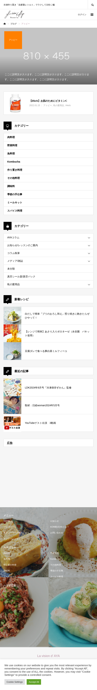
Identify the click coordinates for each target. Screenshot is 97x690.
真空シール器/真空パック (21, 276)
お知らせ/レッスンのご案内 (22, 245)
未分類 (11, 268)
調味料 (11, 186)
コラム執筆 (13, 253)
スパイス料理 (14, 210)
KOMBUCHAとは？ (59, 527)
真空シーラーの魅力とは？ (16, 533)
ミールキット (14, 202)
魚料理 (11, 153)
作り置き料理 (14, 169)
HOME (7, 521)
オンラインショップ (13, 538)
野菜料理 (12, 145)
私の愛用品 (13, 284)
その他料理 (13, 178)
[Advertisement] (48, 475)
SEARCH (92, 4)
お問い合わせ (56, 533)
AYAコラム (13, 237)
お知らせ (54, 521)
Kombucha (13, 161)
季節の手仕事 (14, 194)
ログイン (82, 14)
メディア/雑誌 (15, 260)
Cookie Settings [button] (15, 682)
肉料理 (11, 137)
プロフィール (10, 527)
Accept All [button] (34, 682)
